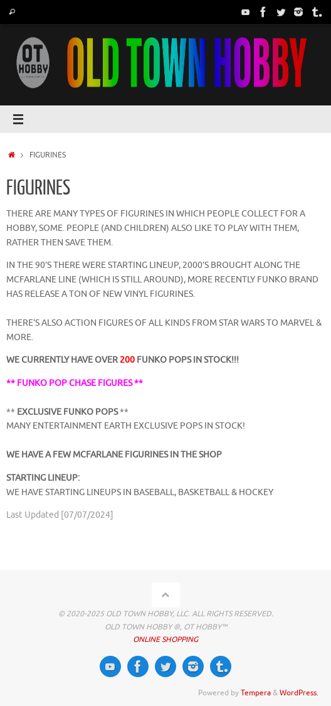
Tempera (256, 693)
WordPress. (299, 693)
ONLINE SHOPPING (165, 639)
